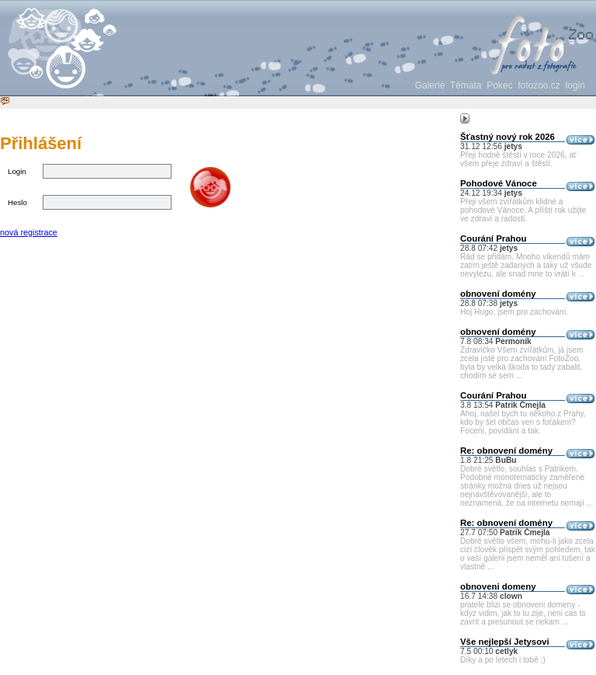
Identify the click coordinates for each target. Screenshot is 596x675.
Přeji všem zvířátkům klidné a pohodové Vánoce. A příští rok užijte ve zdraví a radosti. (523, 210)
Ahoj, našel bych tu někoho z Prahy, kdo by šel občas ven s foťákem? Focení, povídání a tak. (523, 422)
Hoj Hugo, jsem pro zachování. (514, 312)
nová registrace (28, 232)
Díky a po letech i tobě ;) (503, 660)
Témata (466, 85)
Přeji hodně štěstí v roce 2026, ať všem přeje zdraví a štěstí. (518, 159)
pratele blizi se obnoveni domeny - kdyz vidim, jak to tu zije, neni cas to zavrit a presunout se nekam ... (523, 613)
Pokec (499, 85)
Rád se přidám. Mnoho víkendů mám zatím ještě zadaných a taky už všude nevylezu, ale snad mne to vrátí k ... (525, 265)
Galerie (430, 85)
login (575, 85)
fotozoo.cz (539, 85)
